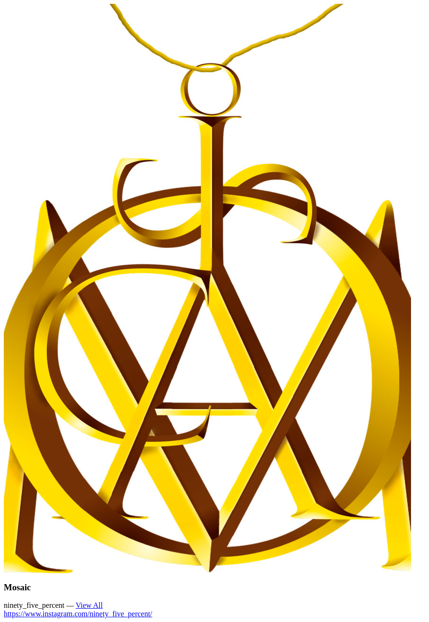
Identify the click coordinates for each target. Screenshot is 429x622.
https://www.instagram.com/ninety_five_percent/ (78, 614)
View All (89, 605)
